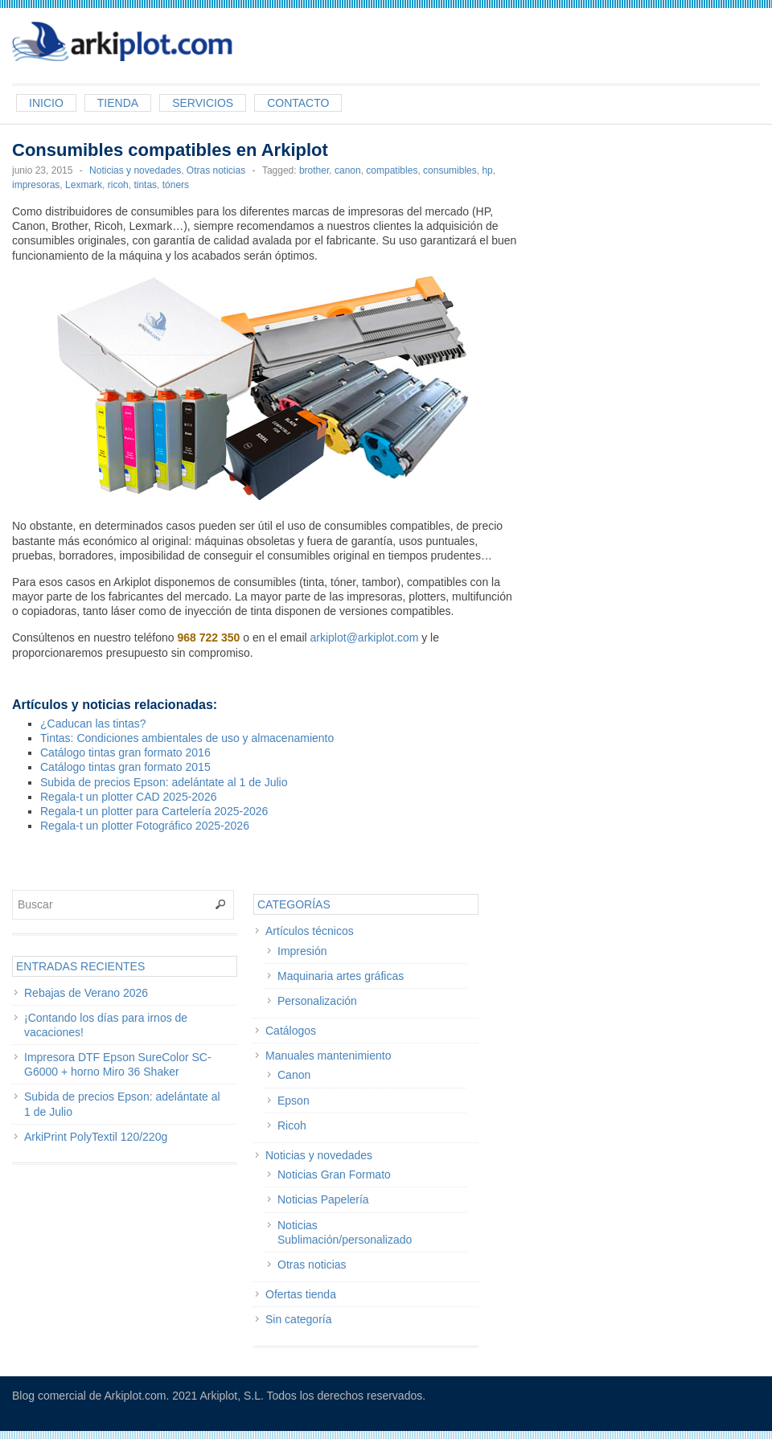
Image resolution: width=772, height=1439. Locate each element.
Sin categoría (298, 1319)
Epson (293, 1100)
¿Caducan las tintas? (93, 723)
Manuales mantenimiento (328, 1055)
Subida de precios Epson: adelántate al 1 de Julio (163, 782)
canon (348, 170)
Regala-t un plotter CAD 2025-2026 (128, 796)
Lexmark (83, 185)
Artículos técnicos (309, 930)
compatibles (391, 170)
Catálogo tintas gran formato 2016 (125, 752)
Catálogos (290, 1030)
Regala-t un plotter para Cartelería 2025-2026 (154, 811)
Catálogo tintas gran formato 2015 (125, 766)
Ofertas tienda (300, 1294)
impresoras (36, 185)
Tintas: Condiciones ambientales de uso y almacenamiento (187, 738)
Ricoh (291, 1125)
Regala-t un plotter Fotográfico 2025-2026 (144, 825)
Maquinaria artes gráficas (340, 976)
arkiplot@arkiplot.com (364, 637)
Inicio (46, 102)
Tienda (117, 102)
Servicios (202, 102)
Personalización (317, 1000)
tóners (175, 185)
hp (487, 170)
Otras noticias (216, 170)
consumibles (450, 170)
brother (314, 170)
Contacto (298, 102)
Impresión (301, 951)
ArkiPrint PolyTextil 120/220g (95, 1136)
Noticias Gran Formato (334, 1174)
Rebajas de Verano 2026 (86, 992)
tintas (145, 185)
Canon (293, 1074)
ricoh (118, 185)
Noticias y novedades (135, 170)
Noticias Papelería (323, 1199)
